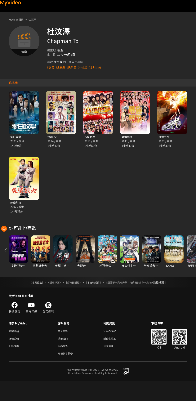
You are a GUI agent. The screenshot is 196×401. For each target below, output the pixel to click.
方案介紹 (14, 349)
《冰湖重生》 (33, 300)
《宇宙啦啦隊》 (93, 300)
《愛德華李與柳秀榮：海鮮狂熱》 (126, 300)
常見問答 (63, 349)
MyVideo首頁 (17, 19)
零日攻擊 (16, 137)
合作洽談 (111, 365)
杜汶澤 (35, 19)
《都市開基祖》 (72, 300)
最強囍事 (127, 137)
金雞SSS (53, 137)
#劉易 (50, 67)
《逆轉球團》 (52, 300)
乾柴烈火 (16, 203)
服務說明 (14, 357)
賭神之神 (164, 137)
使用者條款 (113, 349)
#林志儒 (84, 67)
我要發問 (63, 357)
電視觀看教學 (66, 373)
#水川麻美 (97, 67)
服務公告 (63, 365)
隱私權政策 (113, 357)
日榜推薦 (14, 365)
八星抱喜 (90, 137)
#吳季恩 (73, 67)
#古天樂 (61, 67)
